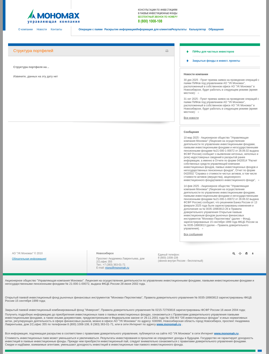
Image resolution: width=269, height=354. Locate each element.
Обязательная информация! (29, 258)
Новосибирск (105, 253)
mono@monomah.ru (117, 267)
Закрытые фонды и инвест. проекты (216, 60)
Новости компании (196, 74)
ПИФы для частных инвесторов (213, 51)
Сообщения (191, 132)
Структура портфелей (33, 51)
